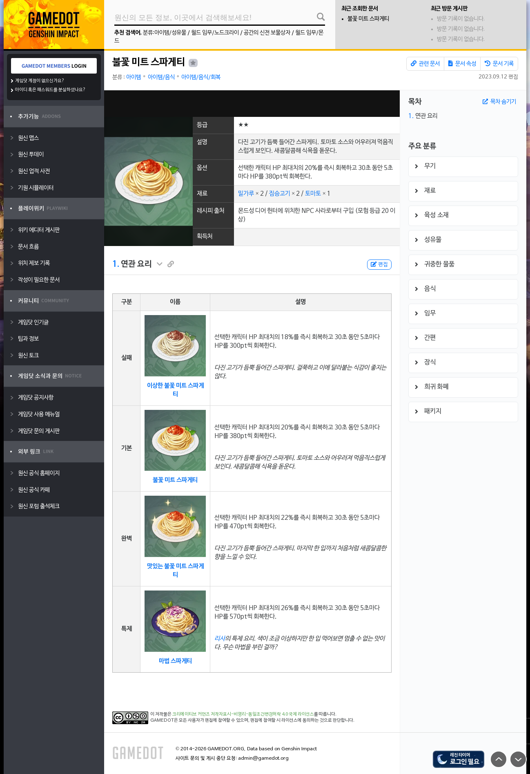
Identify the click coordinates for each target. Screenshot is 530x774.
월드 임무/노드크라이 (215, 33)
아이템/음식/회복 (200, 77)
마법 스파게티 (175, 661)
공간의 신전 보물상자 (267, 33)
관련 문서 (425, 63)
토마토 (313, 193)
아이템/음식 (161, 77)
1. (115, 264)
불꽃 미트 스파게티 (368, 19)
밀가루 (246, 193)
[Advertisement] (252, 103)
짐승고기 (279, 193)
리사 (219, 638)
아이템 (133, 77)
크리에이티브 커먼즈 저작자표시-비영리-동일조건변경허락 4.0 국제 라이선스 (243, 714)
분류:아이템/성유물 (164, 33)
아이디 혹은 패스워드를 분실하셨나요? (50, 89)
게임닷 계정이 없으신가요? (40, 80)
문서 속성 (462, 63)
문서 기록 (499, 63)
